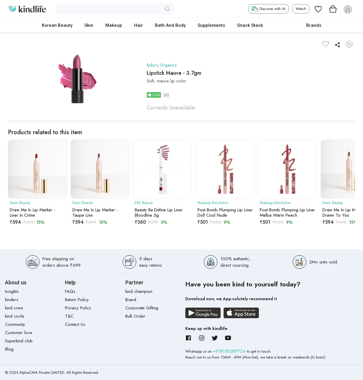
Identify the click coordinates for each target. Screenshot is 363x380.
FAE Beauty (144, 202)
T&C (69, 316)
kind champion (138, 291)
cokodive (284, 25)
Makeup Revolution (213, 202)
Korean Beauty (57, 25)
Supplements (211, 25)
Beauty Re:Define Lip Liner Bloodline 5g (159, 212)
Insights (12, 291)
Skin (88, 25)
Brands (313, 25)
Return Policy (77, 299)
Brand (130, 299)
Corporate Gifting (141, 308)
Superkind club (19, 341)
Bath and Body (170, 25)
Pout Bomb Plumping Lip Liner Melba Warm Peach (287, 212)
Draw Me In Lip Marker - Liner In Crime (32, 212)
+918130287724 (230, 351)
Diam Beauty (20, 202)
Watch (301, 8)
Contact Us (75, 324)
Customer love (18, 332)
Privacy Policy (78, 308)
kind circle (14, 316)
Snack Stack (250, 25)
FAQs (70, 291)
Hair (138, 25)
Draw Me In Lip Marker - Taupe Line (95, 212)
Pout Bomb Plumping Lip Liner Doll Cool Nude (225, 212)
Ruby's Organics (162, 65)
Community (15, 324)
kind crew (14, 308)
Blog (9, 349)
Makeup (113, 25)
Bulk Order (135, 316)
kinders (11, 299)
